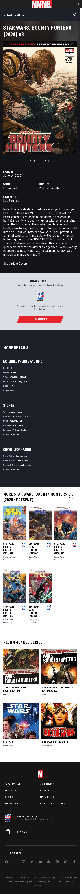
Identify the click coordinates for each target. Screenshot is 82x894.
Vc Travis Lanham (20, 429)
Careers (9, 797)
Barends (32, 560)
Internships (12, 803)
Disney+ (44, 790)
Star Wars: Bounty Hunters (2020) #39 (9, 611)
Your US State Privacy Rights (44, 877)
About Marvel (12, 784)
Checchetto (58, 560)
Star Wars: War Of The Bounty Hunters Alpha (57, 689)
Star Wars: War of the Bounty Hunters (14, 689)
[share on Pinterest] (57, 862)
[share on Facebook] (6, 862)
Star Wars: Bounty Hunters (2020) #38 (34, 611)
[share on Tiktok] (74, 862)
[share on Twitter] (14, 862)
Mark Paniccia (16, 434)
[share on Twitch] (65, 862)
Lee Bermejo (11, 200)
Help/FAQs (10, 790)
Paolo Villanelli (49, 188)
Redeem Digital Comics (53, 803)
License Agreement (45, 881)
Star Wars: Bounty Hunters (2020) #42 (9, 548)
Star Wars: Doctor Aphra (54, 742)
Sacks (5, 557)
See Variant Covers (15, 263)
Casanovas (7, 560)
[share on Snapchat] (48, 862)
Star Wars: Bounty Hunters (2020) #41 (34, 548)
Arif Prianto (18, 425)
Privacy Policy (23, 877)
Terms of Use (9, 877)
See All (72, 496)
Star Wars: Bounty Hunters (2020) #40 (60, 548)
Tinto (36, 557)
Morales (12, 557)
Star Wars (8, 742)
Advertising (47, 784)
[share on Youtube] (40, 862)
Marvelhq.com (48, 797)
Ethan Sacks (11, 188)
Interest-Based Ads (64, 881)
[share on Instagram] (23, 862)
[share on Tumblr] (31, 862)
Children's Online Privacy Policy (21, 881)
